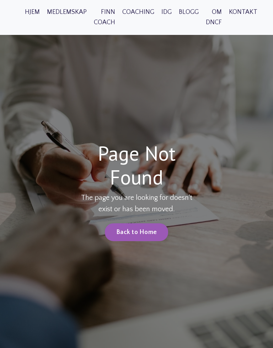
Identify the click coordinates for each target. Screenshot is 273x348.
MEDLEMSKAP (67, 12)
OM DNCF (214, 17)
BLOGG (189, 12)
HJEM (32, 12)
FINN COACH (104, 17)
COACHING (138, 12)
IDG (166, 12)
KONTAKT (243, 12)
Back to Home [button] (136, 232)
